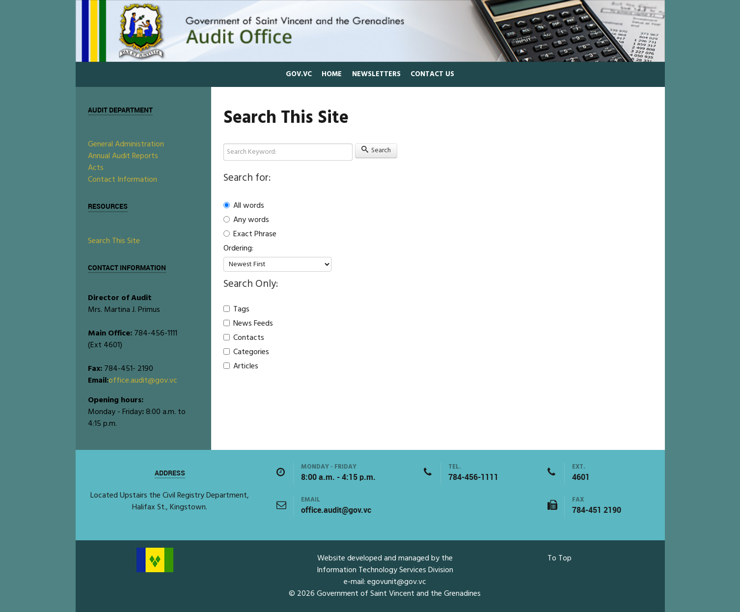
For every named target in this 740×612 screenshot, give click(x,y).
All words (243, 205)
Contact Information (122, 180)
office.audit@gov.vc (143, 380)
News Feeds (248, 324)
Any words (246, 220)
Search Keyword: (223, 143)
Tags (236, 309)
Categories (246, 352)
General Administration (126, 144)
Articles (240, 366)
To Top (560, 558)
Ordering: (238, 248)
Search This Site (114, 241)
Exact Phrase (249, 234)
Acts (96, 168)
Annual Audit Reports (123, 156)
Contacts (243, 338)
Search (376, 150)
